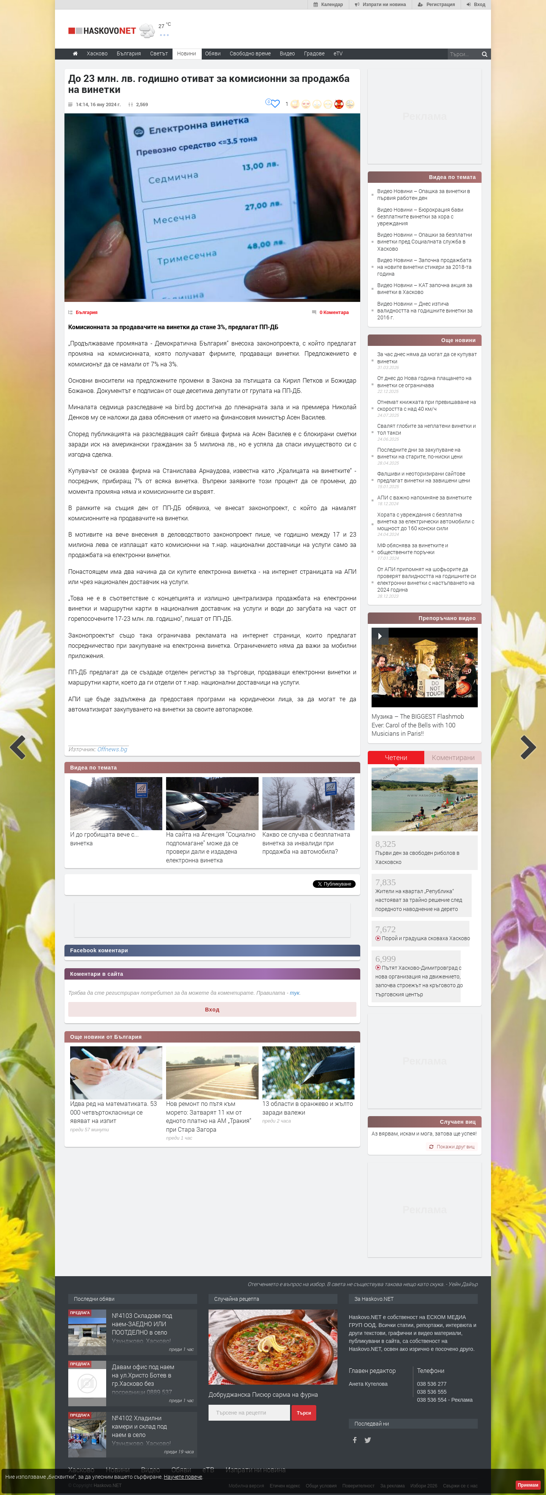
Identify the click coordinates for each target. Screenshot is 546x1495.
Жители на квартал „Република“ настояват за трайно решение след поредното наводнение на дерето (418, 899)
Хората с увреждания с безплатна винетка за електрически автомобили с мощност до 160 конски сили (425, 521)
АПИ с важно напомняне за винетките (424, 497)
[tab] (396, 760)
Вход (212, 1010)
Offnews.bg (112, 749)
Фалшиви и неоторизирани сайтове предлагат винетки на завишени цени (423, 477)
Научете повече (183, 1476)
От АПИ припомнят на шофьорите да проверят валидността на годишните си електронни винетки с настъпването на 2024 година (426, 579)
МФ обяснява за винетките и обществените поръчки (412, 549)
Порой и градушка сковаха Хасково (425, 938)
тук (295, 993)
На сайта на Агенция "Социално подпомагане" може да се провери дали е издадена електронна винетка (211, 847)
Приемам (528, 1485)
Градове (314, 53)
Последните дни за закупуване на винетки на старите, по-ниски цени (420, 453)
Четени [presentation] (396, 757)
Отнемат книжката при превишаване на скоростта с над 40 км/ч (426, 405)
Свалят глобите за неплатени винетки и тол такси (426, 429)
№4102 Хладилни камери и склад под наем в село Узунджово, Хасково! (141, 1430)
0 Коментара (334, 312)
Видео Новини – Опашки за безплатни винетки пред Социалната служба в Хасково (424, 241)
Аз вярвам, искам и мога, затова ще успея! (424, 1133)
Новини (186, 53)
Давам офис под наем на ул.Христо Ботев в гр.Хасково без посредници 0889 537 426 (143, 1384)
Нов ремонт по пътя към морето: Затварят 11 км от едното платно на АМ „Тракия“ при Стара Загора (208, 1116)
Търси (304, 1413)
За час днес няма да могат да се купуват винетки (427, 357)
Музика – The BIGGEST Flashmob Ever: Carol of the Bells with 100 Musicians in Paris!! (418, 724)
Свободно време (250, 53)
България (86, 312)
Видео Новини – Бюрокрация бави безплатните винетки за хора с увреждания (420, 216)
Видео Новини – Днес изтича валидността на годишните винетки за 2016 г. (425, 310)
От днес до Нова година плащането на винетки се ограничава (424, 381)
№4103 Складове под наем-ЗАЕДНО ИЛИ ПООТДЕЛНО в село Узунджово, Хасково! (142, 1328)
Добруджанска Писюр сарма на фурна (263, 1394)
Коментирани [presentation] (453, 757)
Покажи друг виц (451, 1146)
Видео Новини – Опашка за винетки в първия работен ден (423, 194)
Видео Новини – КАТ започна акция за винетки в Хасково (424, 288)
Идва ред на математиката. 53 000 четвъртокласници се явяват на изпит (113, 1111)
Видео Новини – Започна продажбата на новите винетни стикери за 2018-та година (424, 266)
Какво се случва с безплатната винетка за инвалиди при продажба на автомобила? (306, 842)
